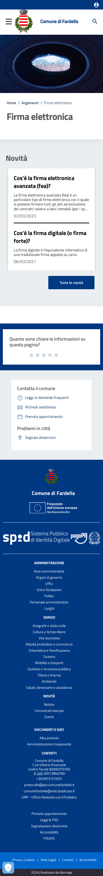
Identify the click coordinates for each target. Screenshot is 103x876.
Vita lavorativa (49, 638)
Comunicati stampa (49, 710)
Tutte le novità (71, 282)
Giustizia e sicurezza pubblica (49, 669)
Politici (49, 596)
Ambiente (49, 681)
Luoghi (49, 608)
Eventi (49, 716)
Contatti (49, 753)
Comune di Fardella (59, 21)
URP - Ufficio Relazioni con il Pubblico (49, 797)
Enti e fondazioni (49, 589)
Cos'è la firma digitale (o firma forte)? (50, 237)
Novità (16, 158)
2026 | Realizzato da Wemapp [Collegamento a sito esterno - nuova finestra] (51, 873)
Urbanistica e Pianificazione (49, 650)
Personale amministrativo (49, 602)
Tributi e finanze (49, 675)
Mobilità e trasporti (49, 663)
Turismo (49, 656)
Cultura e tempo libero (49, 632)
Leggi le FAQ (49, 819)
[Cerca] (95, 21)
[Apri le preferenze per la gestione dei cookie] (8, 868)
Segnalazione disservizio (49, 826)
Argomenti (30, 103)
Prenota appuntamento (49, 813)
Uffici (49, 583)
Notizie (49, 704)
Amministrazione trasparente (49, 744)
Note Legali (48, 859)
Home (11, 103)
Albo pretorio (49, 738)
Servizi (49, 617)
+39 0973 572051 (49, 778)
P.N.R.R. (49, 838)
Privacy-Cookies (23, 859)
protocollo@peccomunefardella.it (49, 785)
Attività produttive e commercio (49, 644)
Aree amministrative (49, 571)
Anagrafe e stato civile (49, 625)
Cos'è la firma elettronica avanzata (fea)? (44, 182)
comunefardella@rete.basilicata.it (49, 791)
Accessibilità (49, 832)
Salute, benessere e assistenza (49, 687)
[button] (96, 5)
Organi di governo (49, 577)
